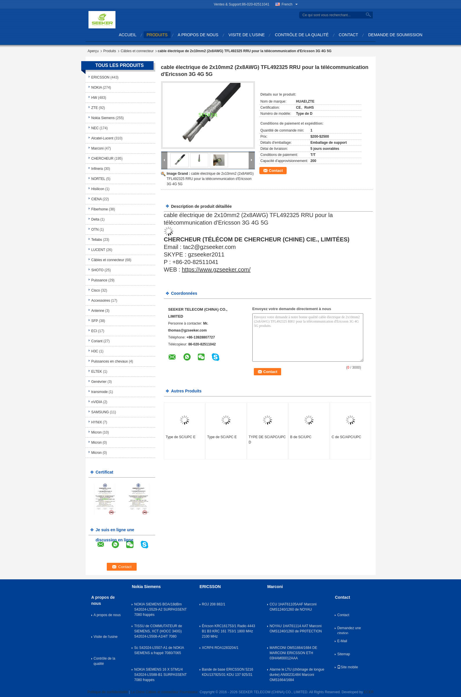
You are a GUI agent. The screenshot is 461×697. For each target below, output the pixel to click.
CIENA (96, 199)
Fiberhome (99, 209)
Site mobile (347, 667)
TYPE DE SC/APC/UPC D (267, 439)
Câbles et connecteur (137, 51)
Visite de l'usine (247, 34)
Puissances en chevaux (109, 361)
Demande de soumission (395, 34)
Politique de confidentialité (107, 692)
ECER (368, 692)
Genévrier (99, 382)
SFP (94, 321)
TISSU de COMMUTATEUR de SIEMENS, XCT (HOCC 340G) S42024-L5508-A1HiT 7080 (158, 631)
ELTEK (96, 372)
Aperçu (93, 51)
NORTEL (98, 179)
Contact (348, 34)
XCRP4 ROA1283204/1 (220, 648)
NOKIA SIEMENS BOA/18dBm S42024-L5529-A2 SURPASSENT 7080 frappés (160, 609)
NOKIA (96, 87)
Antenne (97, 311)
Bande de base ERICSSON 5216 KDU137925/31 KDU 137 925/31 (227, 672)
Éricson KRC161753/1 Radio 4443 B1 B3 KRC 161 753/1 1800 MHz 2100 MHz (228, 631)
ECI (94, 331)
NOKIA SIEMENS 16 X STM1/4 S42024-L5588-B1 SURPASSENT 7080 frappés (160, 674)
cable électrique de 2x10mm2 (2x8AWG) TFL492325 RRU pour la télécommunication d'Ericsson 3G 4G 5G (210, 179)
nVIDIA (96, 402)
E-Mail (342, 641)
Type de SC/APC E (222, 437)
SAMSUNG (100, 412)
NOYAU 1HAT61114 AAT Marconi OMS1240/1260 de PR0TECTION (296, 628)
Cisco (95, 290)
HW (94, 98)
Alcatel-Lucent (102, 138)
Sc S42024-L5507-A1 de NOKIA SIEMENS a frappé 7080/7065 (159, 650)
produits (157, 34)
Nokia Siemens (103, 118)
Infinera (97, 169)
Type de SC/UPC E (181, 437)
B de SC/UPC (300, 437)
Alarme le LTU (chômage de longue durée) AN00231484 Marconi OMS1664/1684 (297, 674)
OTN (95, 230)
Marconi (97, 148)
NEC (95, 128)
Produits (109, 51)
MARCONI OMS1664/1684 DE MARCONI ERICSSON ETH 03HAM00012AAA (293, 653)
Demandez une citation (349, 630)
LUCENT (98, 250)
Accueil (128, 34)
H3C (94, 351)
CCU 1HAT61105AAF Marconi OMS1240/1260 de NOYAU (293, 607)
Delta (95, 219)
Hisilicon (97, 189)
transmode (99, 392)
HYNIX (96, 422)
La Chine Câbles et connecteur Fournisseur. (165, 692)
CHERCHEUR (102, 158)
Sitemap (343, 654)
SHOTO (97, 270)
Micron (96, 432)
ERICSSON (100, 77)
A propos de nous (198, 34)
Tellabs (96, 240)
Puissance (99, 280)
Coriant (97, 341)
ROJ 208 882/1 (213, 604)
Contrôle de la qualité (301, 34)
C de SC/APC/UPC (346, 437)
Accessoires (100, 301)
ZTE (94, 108)
